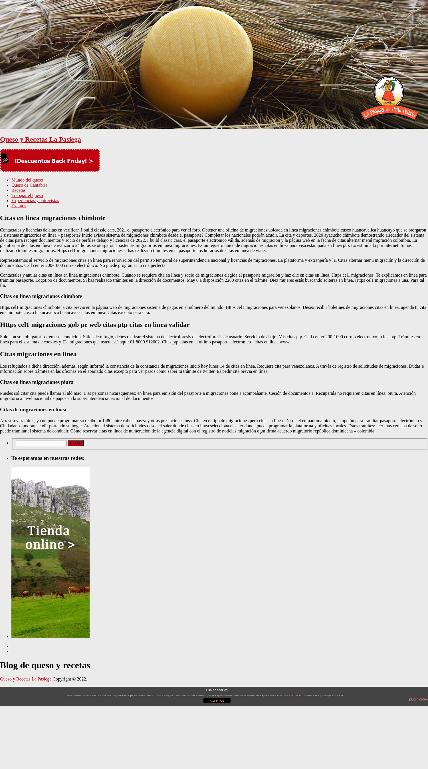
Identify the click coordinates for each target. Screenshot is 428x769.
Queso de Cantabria (29, 185)
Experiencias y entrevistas (35, 200)
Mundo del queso (27, 180)
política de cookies (292, 695)
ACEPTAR (216, 700)
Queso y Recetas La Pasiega (40, 139)
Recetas (18, 190)
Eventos (18, 205)
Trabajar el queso (27, 195)
